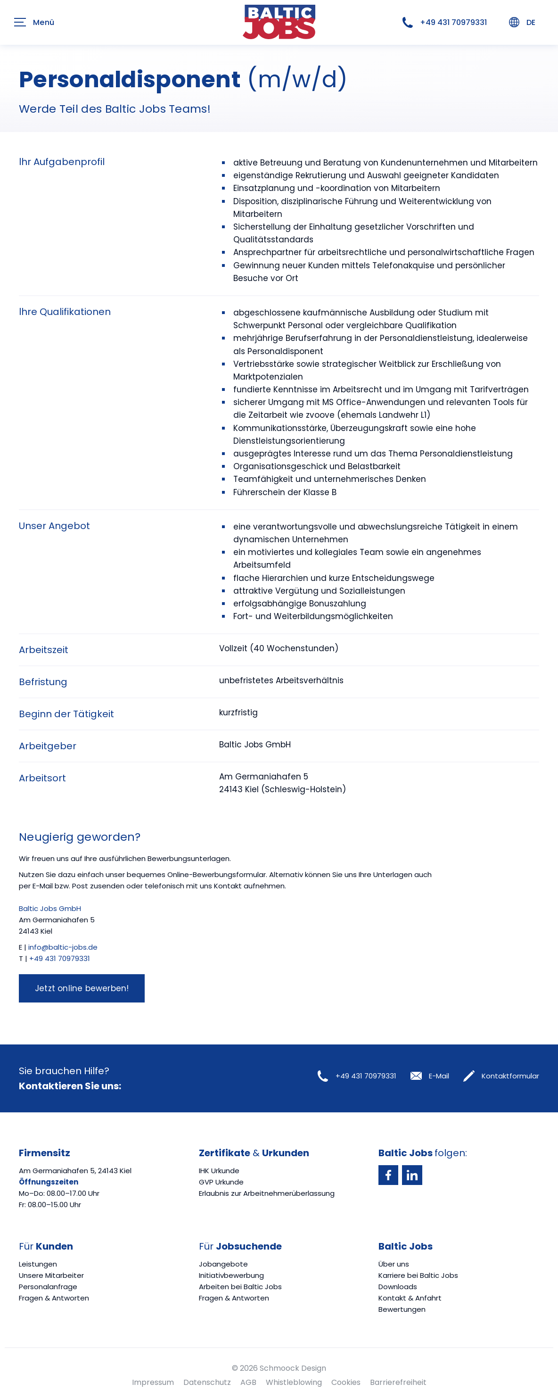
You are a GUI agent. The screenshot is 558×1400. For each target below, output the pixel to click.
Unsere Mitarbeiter (51, 1275)
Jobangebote (223, 1264)
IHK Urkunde (219, 1171)
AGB (248, 1382)
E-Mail (429, 1076)
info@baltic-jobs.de (63, 947)
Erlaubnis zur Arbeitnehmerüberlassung (267, 1193)
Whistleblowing (294, 1382)
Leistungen (38, 1264)
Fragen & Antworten (54, 1298)
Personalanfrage (48, 1287)
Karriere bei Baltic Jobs (418, 1275)
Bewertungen (402, 1309)
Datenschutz (207, 1382)
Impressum (153, 1382)
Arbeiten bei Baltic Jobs (240, 1287)
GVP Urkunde (221, 1182)
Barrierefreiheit (398, 1382)
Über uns (393, 1264)
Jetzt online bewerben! (82, 988)
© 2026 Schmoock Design (279, 1368)
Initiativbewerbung (231, 1275)
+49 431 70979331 (444, 22)
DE (522, 22)
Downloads (397, 1287)
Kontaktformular (501, 1076)
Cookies (346, 1382)
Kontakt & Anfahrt (410, 1298)
